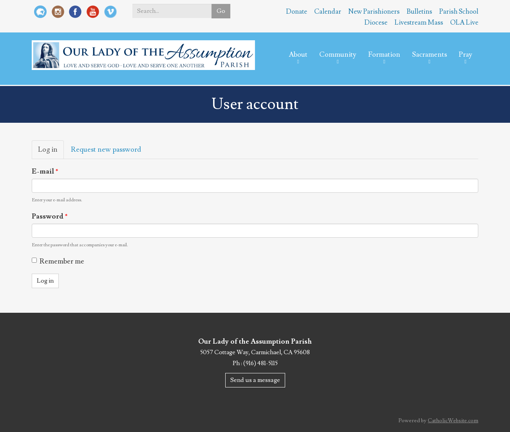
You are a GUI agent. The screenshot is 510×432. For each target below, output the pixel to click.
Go (221, 11)
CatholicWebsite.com (453, 420)
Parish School (458, 11)
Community (337, 54)
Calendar (327, 11)
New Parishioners (374, 11)
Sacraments (429, 54)
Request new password (106, 149)
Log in (51, 152)
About (298, 54)
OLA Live (464, 22)
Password (50, 216)
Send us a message (255, 380)
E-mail (45, 171)
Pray (465, 54)
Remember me (58, 261)
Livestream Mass (418, 22)
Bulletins (419, 11)
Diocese (375, 22)
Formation (384, 54)
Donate (296, 11)
